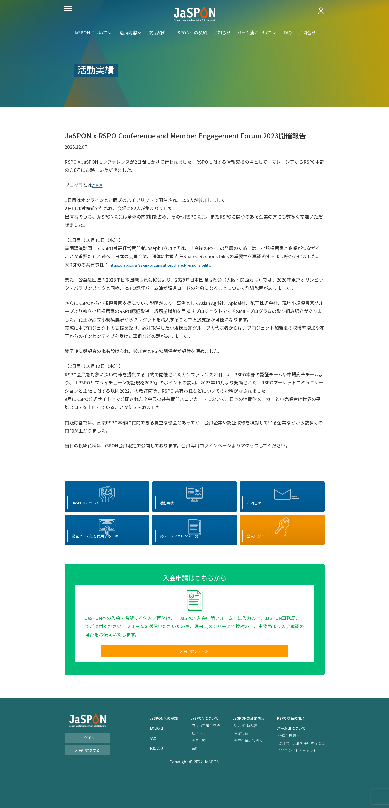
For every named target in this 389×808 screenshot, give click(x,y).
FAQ (288, 32)
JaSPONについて (90, 32)
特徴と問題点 (284, 764)
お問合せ (307, 32)
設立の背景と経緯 (193, 754)
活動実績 (231, 761)
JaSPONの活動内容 (240, 746)
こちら (99, 185)
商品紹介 (157, 32)
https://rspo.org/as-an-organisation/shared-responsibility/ (172, 264)
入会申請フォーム (194, 678)
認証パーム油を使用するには (298, 771)
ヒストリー (187, 761)
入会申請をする (87, 779)
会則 (181, 776)
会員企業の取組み (239, 769)
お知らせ (222, 32)
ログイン (87, 766)
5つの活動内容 (236, 754)
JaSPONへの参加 (190, 32)
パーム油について (254, 32)
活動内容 (128, 32)
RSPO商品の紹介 (286, 746)
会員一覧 (185, 769)
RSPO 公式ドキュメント (294, 779)
